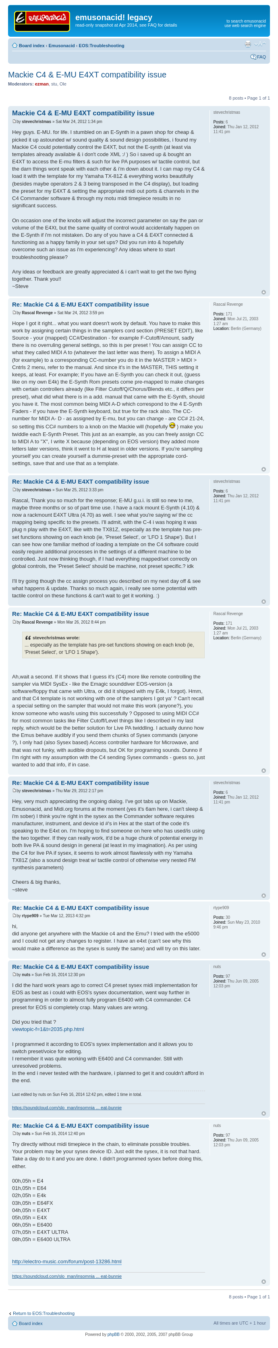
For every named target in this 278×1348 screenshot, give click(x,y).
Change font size (260, 44)
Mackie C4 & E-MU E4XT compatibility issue (87, 74)
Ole (63, 83)
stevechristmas (36, 121)
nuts (26, 974)
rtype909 (30, 916)
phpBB (114, 1334)
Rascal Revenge (37, 313)
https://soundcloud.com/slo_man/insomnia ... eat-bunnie (67, 1107)
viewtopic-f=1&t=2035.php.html (48, 1029)
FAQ (261, 56)
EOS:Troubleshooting (101, 45)
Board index (32, 45)
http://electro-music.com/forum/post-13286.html (67, 1261)
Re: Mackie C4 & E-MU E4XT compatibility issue (80, 304)
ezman (42, 83)
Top (263, 292)
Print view (247, 44)
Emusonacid (61, 45)
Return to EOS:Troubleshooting (44, 1313)
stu (54, 83)
